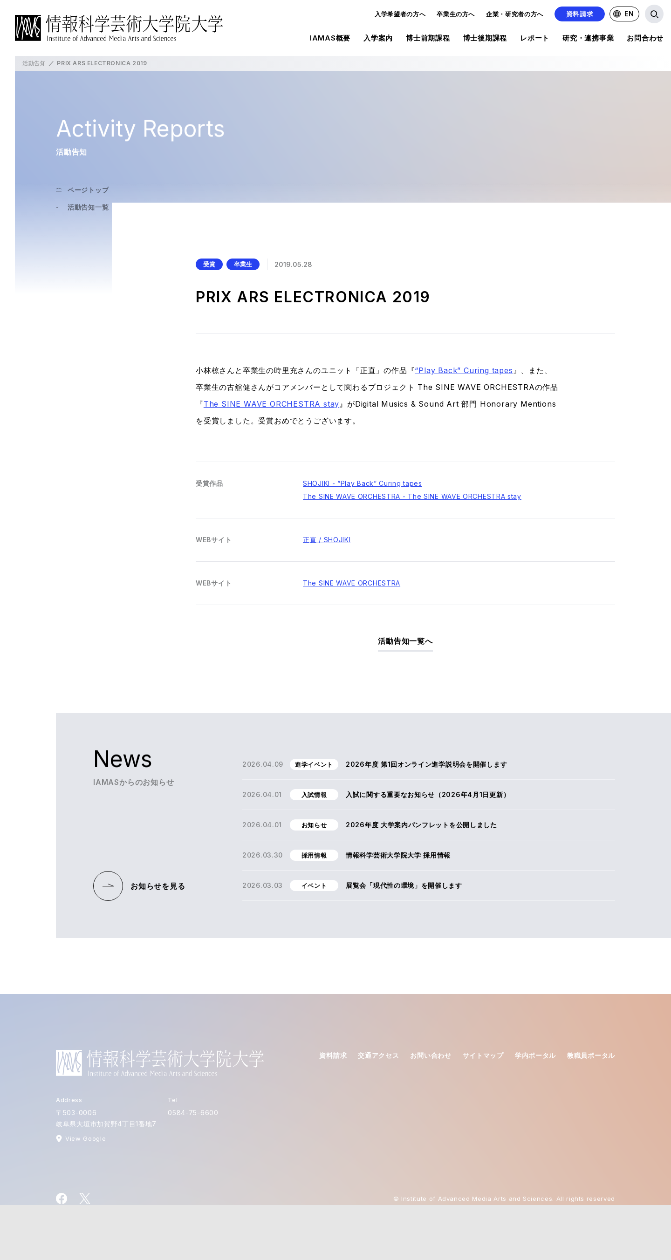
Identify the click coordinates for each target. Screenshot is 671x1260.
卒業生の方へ (456, 14)
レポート (534, 40)
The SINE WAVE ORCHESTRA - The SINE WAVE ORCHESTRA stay (412, 496)
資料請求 (580, 14)
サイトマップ (483, 1055)
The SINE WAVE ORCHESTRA (351, 583)
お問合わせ (645, 40)
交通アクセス (378, 1055)
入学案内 (378, 40)
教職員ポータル (591, 1055)
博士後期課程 (485, 40)
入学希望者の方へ (400, 14)
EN (623, 14)
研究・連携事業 (588, 40)
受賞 (209, 264)
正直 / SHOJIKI (326, 540)
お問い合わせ (430, 1055)
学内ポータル (535, 1055)
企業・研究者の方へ (514, 14)
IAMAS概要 (330, 40)
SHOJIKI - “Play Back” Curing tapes (362, 483)
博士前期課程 (428, 40)
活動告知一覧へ (405, 641)
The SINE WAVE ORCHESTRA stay (271, 404)
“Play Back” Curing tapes (464, 370)
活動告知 (34, 63)
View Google (85, 1138)
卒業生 (243, 264)
